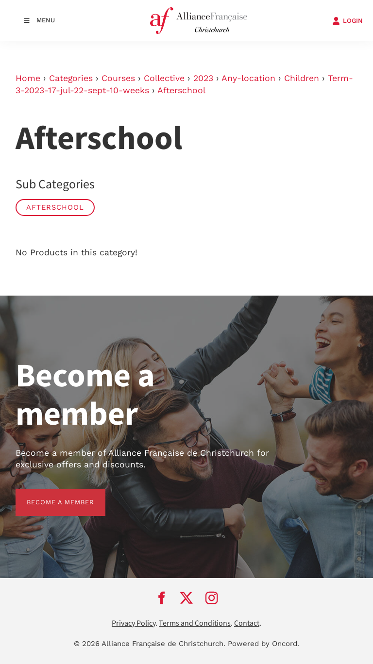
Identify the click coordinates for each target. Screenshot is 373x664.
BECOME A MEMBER (49, 494)
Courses (118, 78)
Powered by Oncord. (263, 643)
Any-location (248, 78)
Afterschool (181, 90)
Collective (164, 78)
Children (301, 78)
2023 (203, 78)
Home (28, 78)
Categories (71, 78)
